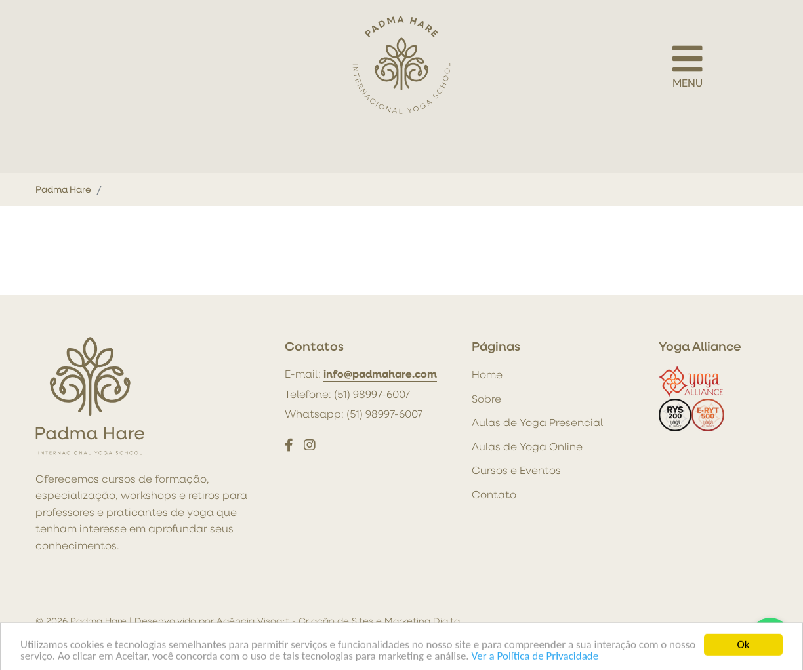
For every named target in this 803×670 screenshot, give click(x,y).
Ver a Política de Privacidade (535, 660)
